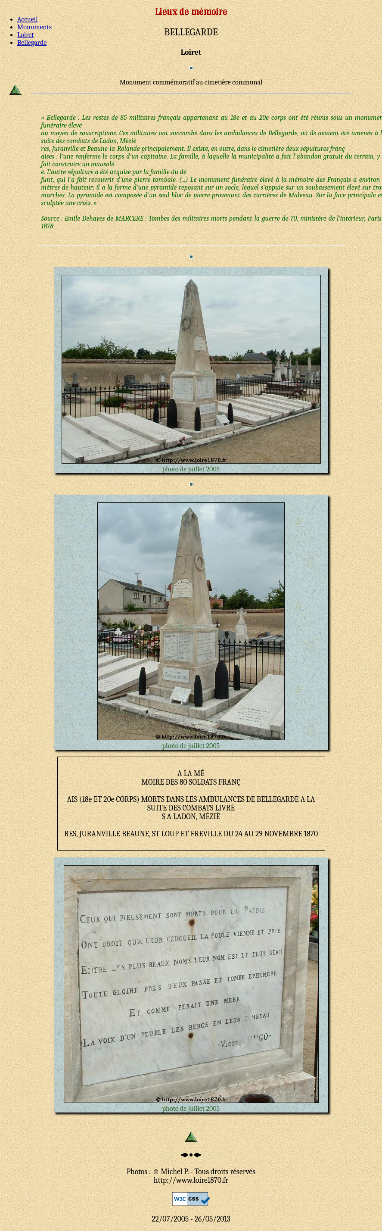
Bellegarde (32, 43)
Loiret (25, 35)
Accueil (27, 19)
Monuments (34, 27)
